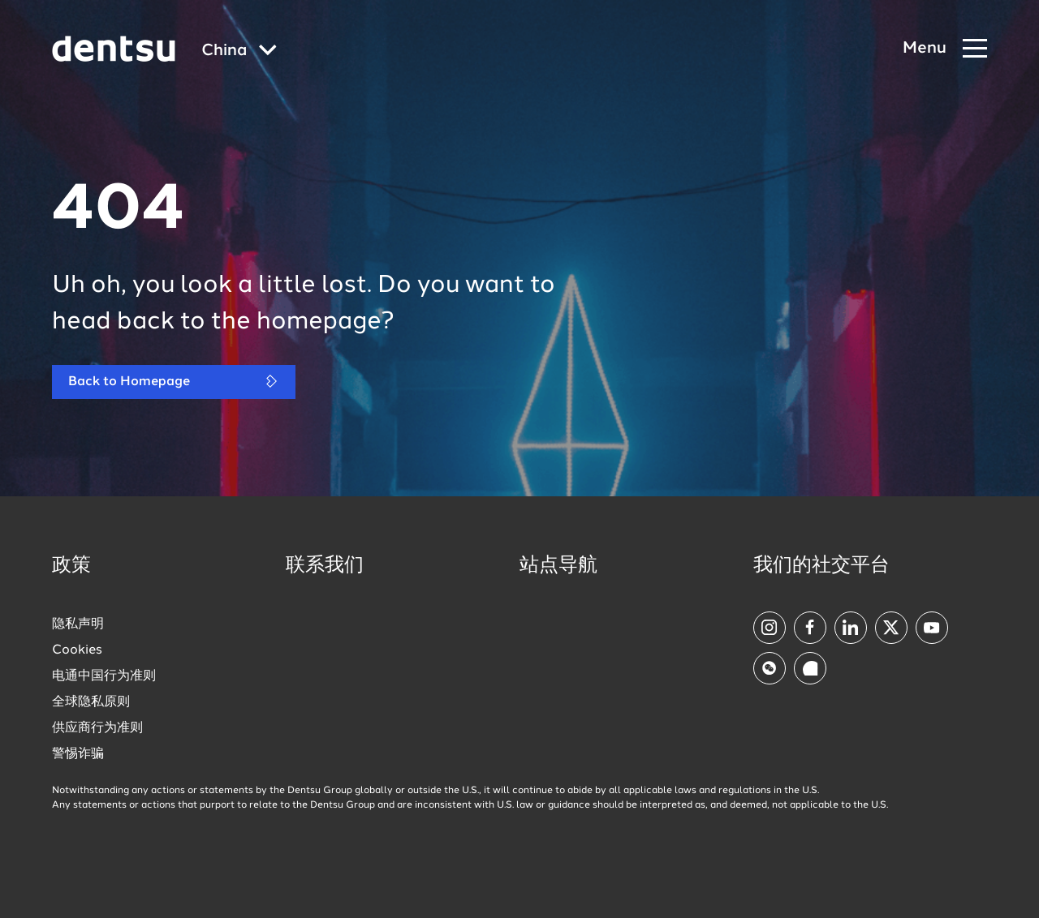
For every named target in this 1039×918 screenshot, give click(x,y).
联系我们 (325, 566)
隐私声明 (78, 624)
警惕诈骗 (78, 754)
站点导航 (558, 566)
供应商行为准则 (97, 728)
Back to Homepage (173, 381)
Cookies (77, 650)
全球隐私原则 (91, 702)
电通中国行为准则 (104, 676)
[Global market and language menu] (239, 51)
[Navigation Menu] (945, 49)
